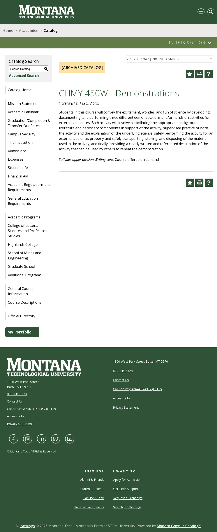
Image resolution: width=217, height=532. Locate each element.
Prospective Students (89, 507)
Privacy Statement (20, 424)
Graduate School (21, 266)
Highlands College (23, 244)
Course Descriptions (24, 302)
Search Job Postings (127, 507)
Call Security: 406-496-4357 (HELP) (31, 409)
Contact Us (15, 401)
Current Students (92, 489)
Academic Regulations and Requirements (29, 187)
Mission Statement (23, 103)
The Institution (20, 142)
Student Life (18, 167)
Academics (28, 30)
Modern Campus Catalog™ (179, 525)
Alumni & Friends (92, 479)
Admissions (17, 151)
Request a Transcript (128, 498)
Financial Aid (18, 176)
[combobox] (169, 58)
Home (8, 30)
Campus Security (21, 134)
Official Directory (21, 316)
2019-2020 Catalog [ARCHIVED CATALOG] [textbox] (153, 59)
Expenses (15, 159)
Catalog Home (19, 89)
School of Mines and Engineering (24, 255)
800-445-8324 (17, 394)
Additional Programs (25, 275)
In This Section (187, 42)
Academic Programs (24, 217)
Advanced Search (24, 75)
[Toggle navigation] (201, 11)
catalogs (27, 525)
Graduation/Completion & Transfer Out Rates (29, 123)
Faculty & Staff (93, 498)
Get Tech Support (125, 489)
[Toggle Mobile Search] (210, 11)
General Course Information (21, 291)
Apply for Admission (127, 479)
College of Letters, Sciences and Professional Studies (29, 230)
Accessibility (15, 416)
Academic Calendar (23, 112)
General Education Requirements (23, 201)
